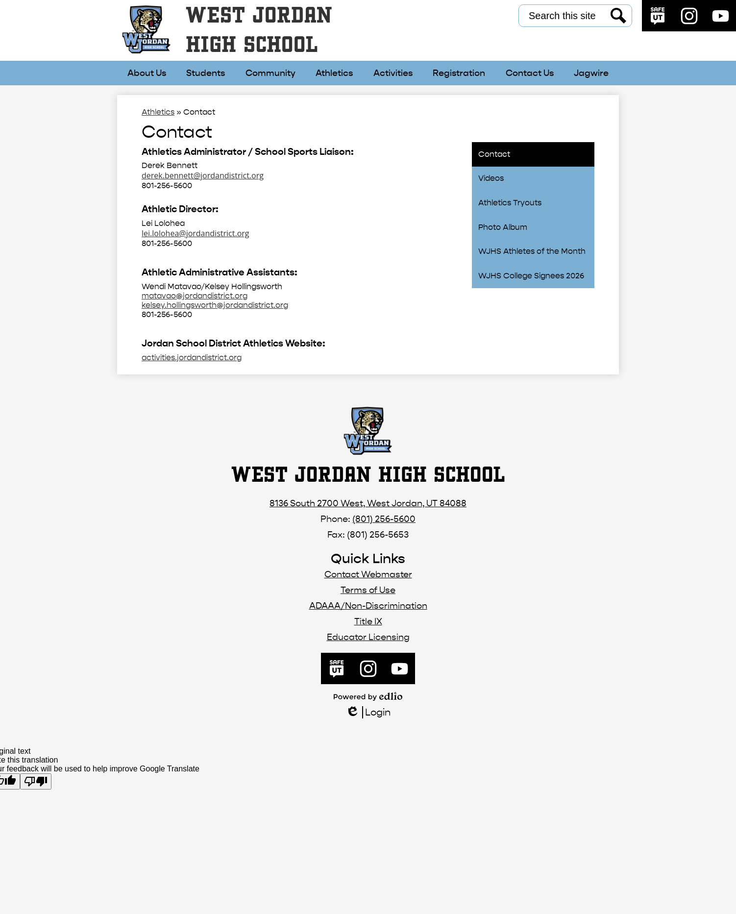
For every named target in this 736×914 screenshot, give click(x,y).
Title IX (368, 622)
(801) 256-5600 (384, 519)
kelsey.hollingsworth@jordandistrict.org (215, 305)
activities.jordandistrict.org (192, 357)
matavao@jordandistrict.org (194, 295)
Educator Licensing (368, 637)
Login (368, 712)
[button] (147, 73)
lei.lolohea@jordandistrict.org (195, 233)
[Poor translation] (35, 781)
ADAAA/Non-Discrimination (368, 606)
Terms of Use (368, 590)
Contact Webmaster (368, 574)
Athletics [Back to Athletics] (158, 112)
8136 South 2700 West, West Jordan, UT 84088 (368, 503)
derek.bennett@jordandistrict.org (203, 175)
